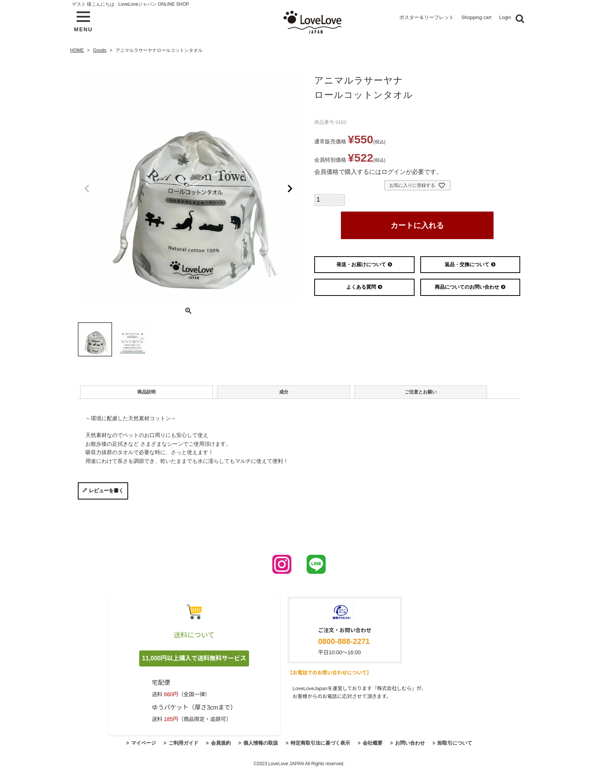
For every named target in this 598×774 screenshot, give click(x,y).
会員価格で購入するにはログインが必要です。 (378, 170)
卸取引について (463, 747)
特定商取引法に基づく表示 (321, 747)
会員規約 (216, 747)
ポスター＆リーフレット (410, 18)
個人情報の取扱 (257, 747)
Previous (87, 186)
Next (289, 186)
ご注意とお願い (310, 393)
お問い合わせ (416, 747)
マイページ (134, 747)
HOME (77, 48)
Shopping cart (470, 18)
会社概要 (376, 747)
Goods (99, 48)
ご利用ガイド (177, 747)
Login (504, 18)
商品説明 (124, 393)
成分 (217, 393)
